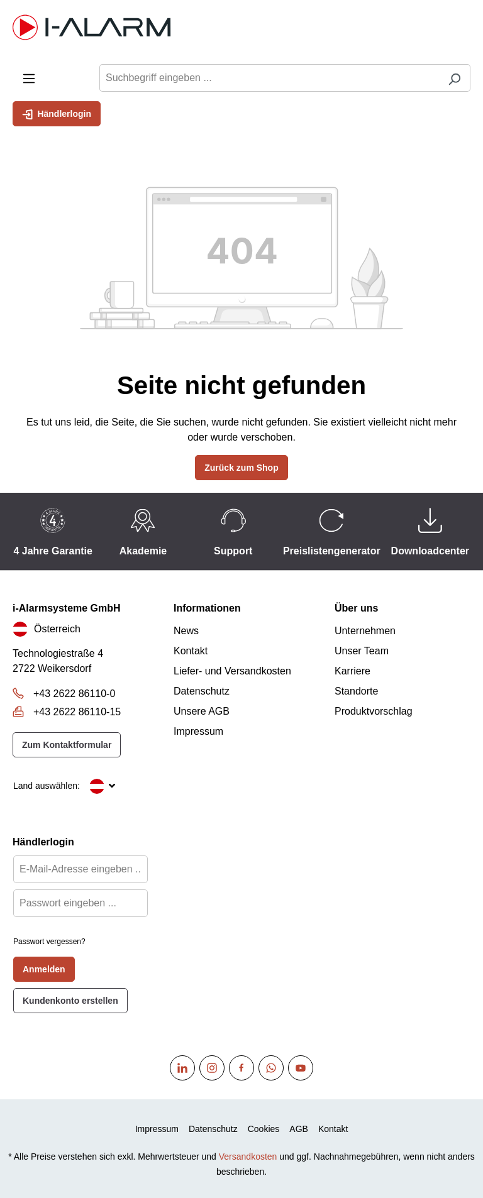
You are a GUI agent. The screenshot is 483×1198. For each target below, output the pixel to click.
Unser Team (362, 651)
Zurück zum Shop (241, 468)
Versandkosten (248, 1156)
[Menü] (29, 77)
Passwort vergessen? (49, 941)
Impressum (198, 731)
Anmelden (44, 969)
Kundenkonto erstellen (70, 1001)
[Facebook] (241, 1067)
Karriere (352, 671)
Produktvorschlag (374, 711)
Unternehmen (365, 630)
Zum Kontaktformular (66, 745)
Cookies (264, 1129)
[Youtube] (300, 1067)
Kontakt (191, 651)
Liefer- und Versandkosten (232, 671)
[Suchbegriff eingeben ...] (269, 78)
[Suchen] (454, 78)
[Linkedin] (182, 1067)
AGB (298, 1129)
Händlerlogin (56, 113)
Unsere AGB (202, 711)
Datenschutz (202, 691)
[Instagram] (212, 1067)
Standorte (356, 691)
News (186, 630)
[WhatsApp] (271, 1067)
